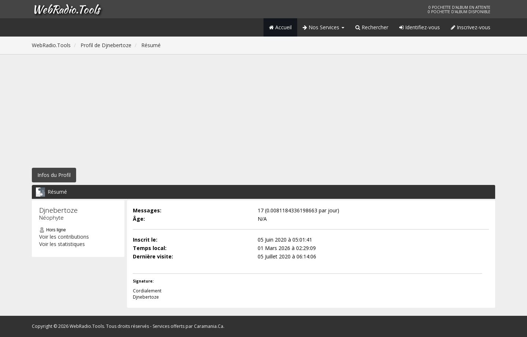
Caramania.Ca (208, 326)
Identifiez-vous (419, 27)
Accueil (280, 27)
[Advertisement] (263, 109)
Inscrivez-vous (470, 27)
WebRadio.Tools (66, 9)
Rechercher (371, 27)
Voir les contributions (64, 236)
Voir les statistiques (62, 244)
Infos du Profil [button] (54, 174)
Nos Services (323, 27)
